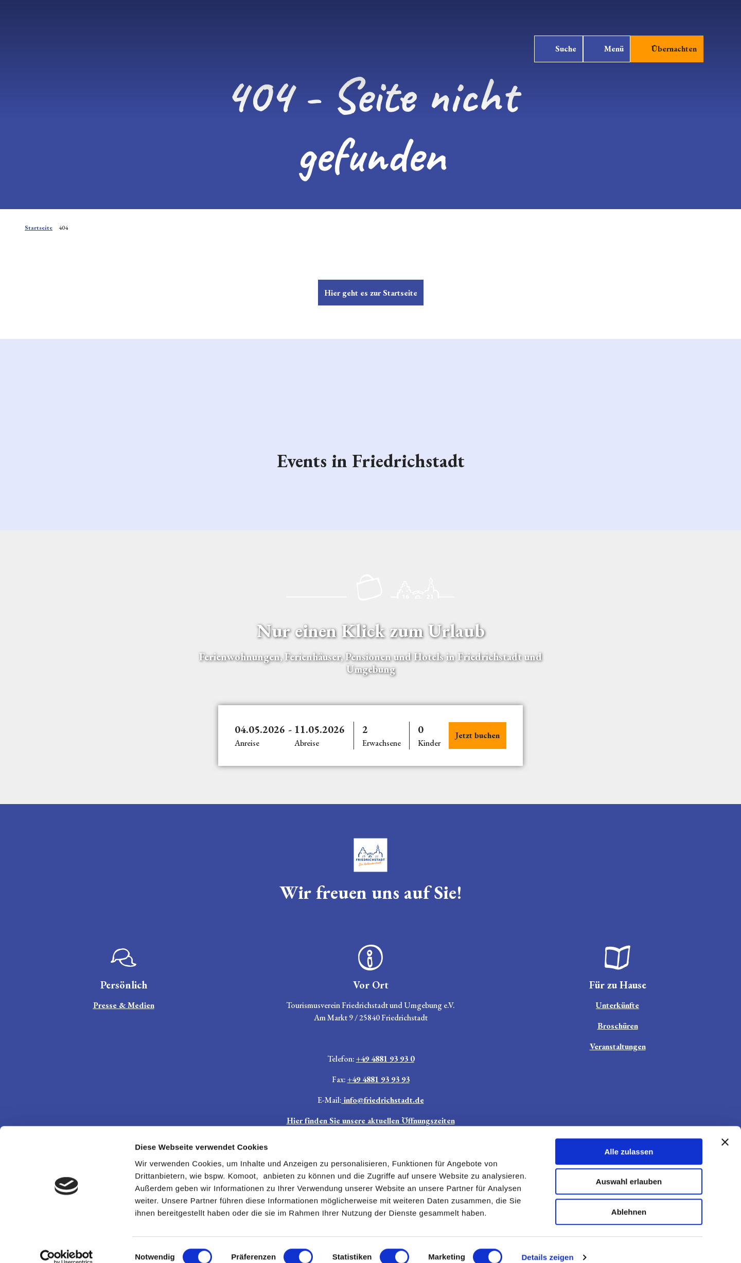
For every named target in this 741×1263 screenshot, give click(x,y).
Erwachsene (381, 743)
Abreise (306, 743)
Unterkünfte (617, 1005)
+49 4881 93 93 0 (385, 1058)
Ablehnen (628, 1197)
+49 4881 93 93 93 (378, 1079)
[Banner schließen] (725, 1127)
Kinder (429, 743)
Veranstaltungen (618, 1046)
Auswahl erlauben (629, 1167)
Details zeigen (547, 1242)
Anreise (247, 743)
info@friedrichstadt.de (383, 1100)
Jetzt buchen (477, 735)
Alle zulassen (628, 1137)
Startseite (38, 228)
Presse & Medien (123, 1005)
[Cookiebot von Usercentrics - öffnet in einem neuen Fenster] (67, 1243)
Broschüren (617, 1025)
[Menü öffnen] (603, 52)
